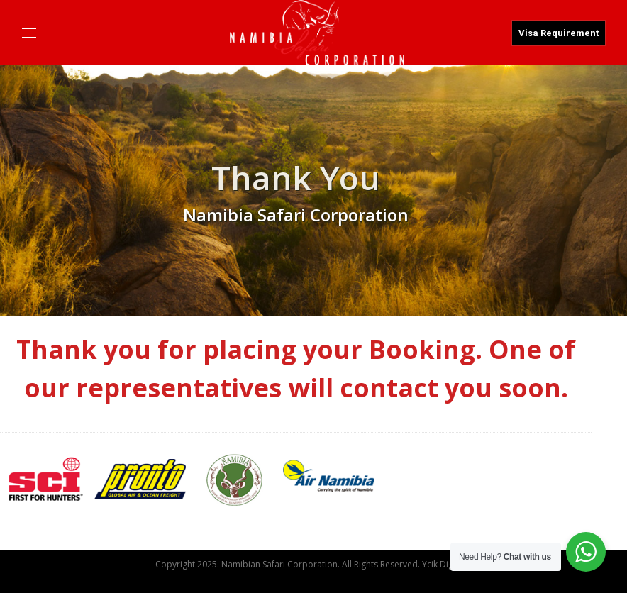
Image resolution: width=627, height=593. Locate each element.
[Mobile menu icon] (29, 34)
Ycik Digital (443, 564)
